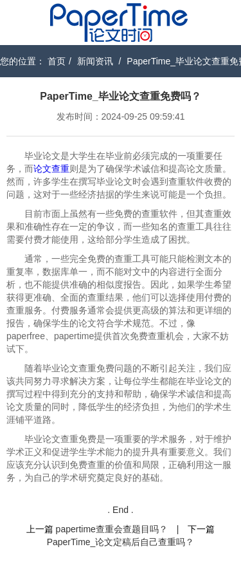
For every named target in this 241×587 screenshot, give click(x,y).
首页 (57, 61)
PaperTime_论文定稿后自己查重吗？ (121, 542)
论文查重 (51, 168)
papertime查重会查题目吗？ (112, 529)
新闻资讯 (95, 61)
